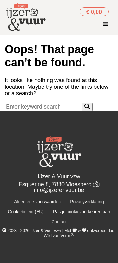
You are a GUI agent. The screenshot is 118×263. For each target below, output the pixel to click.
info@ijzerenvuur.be (59, 190)
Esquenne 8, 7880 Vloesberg (59, 184)
